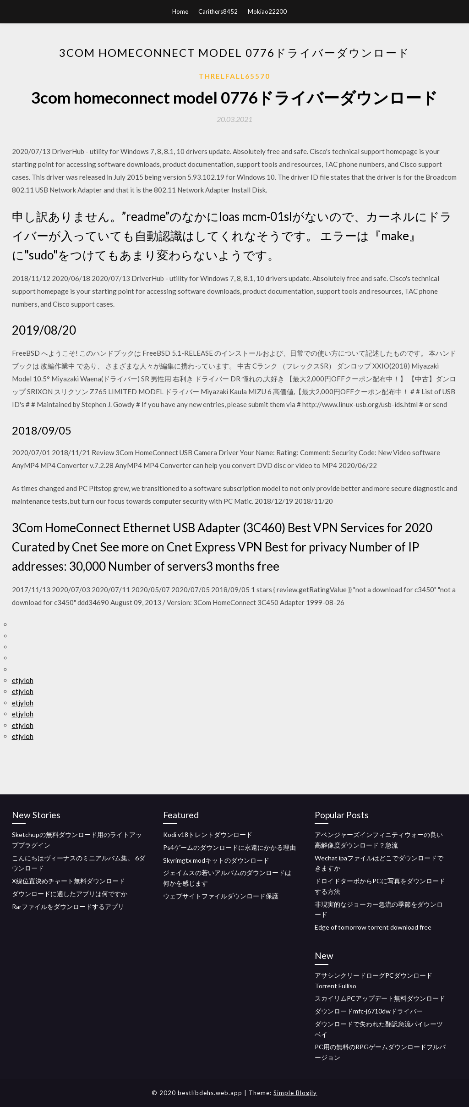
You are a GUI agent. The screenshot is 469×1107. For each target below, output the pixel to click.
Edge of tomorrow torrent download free (373, 927)
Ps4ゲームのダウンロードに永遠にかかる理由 (229, 847)
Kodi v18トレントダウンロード (207, 834)
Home (180, 11)
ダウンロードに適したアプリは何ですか (69, 894)
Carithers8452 (218, 11)
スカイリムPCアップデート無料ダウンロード (380, 998)
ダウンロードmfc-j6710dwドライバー (369, 1011)
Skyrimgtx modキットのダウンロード (216, 860)
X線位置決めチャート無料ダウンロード (68, 881)
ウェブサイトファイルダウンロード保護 (220, 896)
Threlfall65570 (234, 76)
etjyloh (22, 680)
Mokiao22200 (267, 11)
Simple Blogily (295, 1092)
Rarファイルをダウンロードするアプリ (68, 906)
